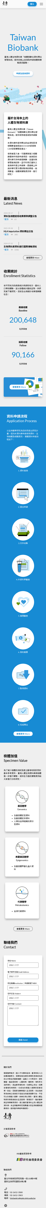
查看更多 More (32, 257)
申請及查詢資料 (23, 73)
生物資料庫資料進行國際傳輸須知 (20, 246)
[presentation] (26, 1032)
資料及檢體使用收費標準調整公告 (20, 216)
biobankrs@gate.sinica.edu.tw (22, 1198)
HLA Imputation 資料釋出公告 (18, 231)
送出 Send (23, 1040)
